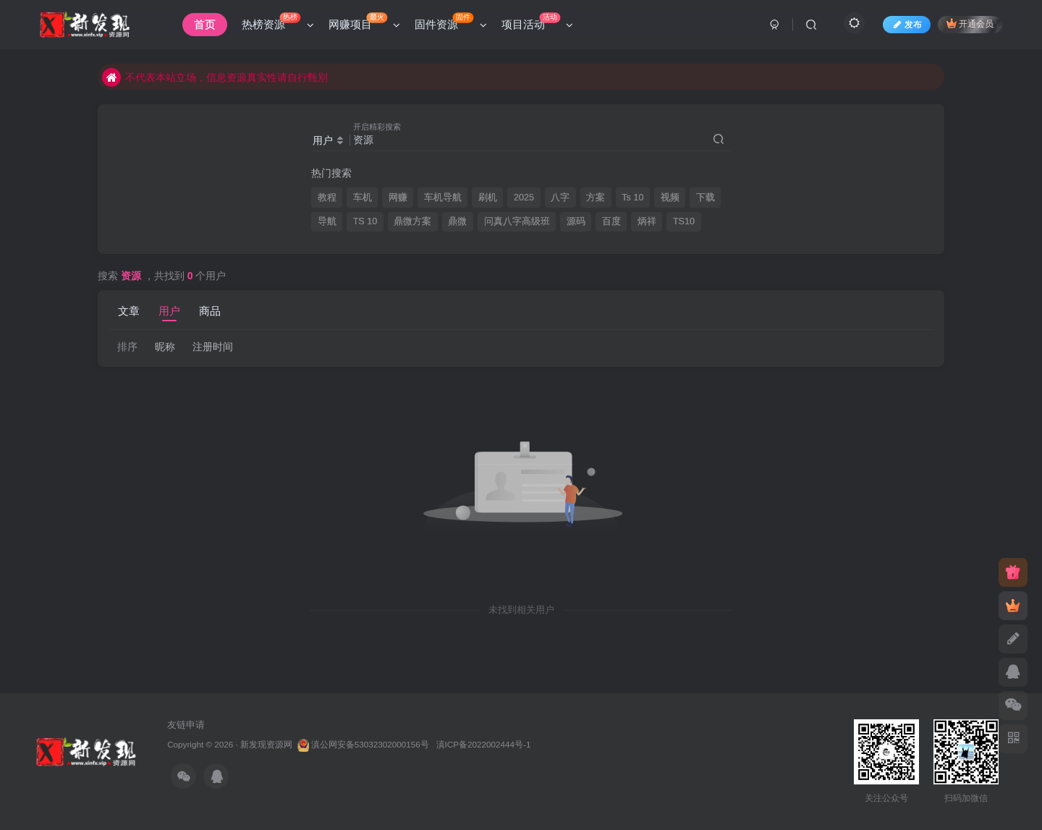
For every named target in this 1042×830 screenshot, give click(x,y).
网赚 (398, 197)
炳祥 (647, 221)
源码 (576, 221)
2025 (524, 197)
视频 (670, 197)
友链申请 (186, 724)
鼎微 (457, 221)
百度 (611, 221)
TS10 (684, 221)
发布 (906, 25)
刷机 (487, 197)
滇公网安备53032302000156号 (370, 744)
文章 (129, 311)
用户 (169, 311)
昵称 (165, 346)
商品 (210, 311)
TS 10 (365, 221)
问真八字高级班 (517, 221)
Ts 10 (632, 197)
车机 (362, 197)
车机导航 (443, 197)
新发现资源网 (266, 744)
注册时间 (212, 346)
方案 (595, 197)
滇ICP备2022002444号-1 (483, 744)
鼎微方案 (412, 221)
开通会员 (970, 23)
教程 (327, 197)
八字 (560, 197)
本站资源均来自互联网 (164, 68)
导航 (327, 221)
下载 (705, 197)
